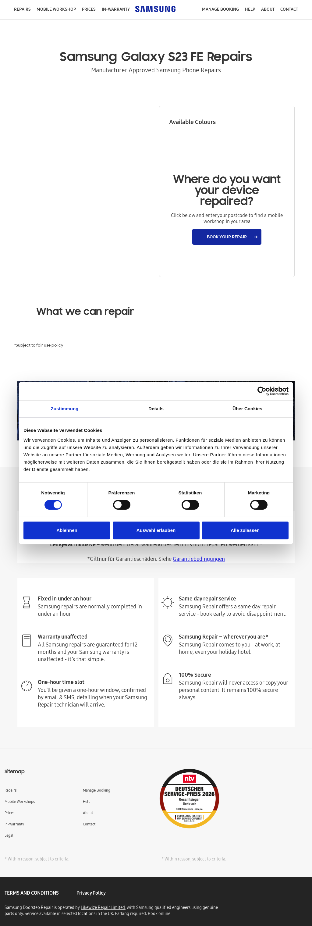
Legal (9, 835)
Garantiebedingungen (199, 559)
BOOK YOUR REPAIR (227, 236)
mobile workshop (56, 9)
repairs (22, 9)
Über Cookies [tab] (247, 408)
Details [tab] (156, 408)
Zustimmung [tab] (65, 408)
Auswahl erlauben (156, 530)
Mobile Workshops (20, 801)
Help (86, 801)
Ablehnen (66, 530)
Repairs (10, 790)
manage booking (220, 9)
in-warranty (116, 9)
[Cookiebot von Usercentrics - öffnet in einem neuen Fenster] (262, 391)
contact (289, 9)
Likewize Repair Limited (103, 907)
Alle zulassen (245, 530)
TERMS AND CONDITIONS (32, 893)
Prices (89, 9)
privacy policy (91, 893)
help (250, 9)
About (268, 9)
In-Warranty (14, 824)
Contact (89, 824)
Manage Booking (96, 790)
